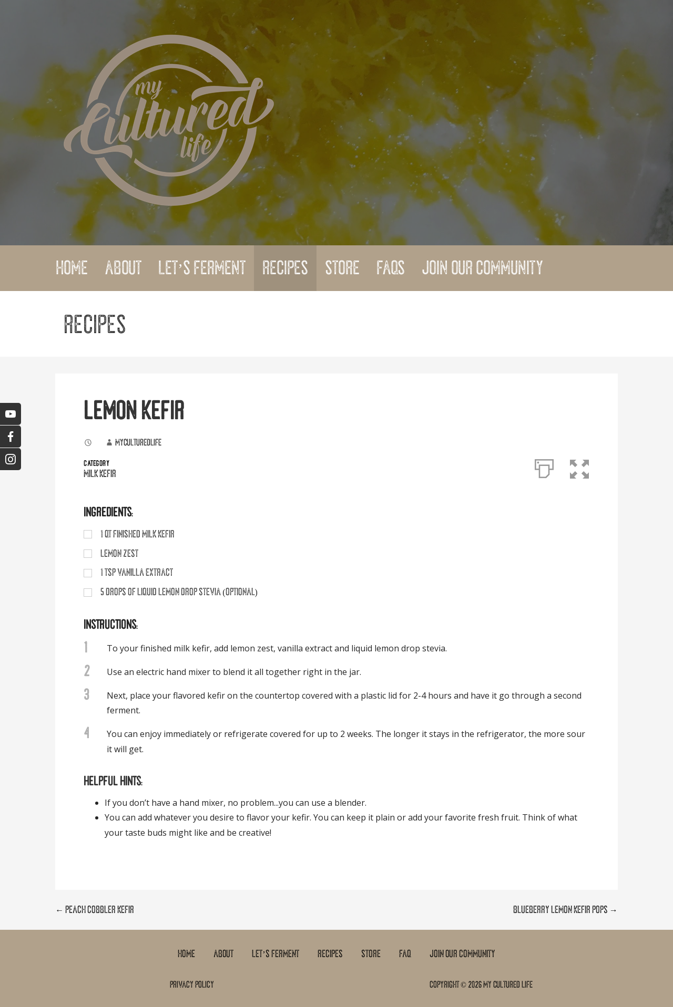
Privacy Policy (192, 984)
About (123, 268)
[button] (579, 466)
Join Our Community (482, 268)
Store (342, 268)
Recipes (285, 268)
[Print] (544, 466)
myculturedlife (138, 442)
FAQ (405, 954)
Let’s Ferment (202, 268)
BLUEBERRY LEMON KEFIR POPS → (565, 910)
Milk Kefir (100, 474)
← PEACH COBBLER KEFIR (94, 910)
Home (72, 268)
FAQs (390, 268)
